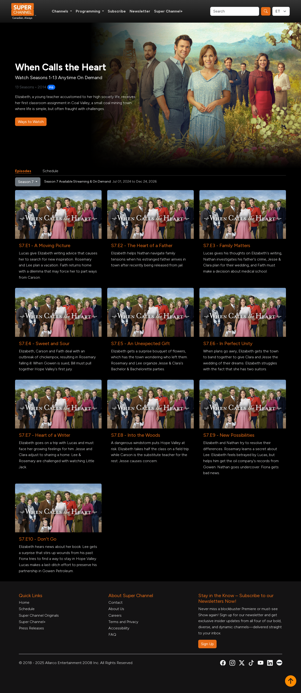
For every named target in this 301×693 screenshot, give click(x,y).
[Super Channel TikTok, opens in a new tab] (251, 663)
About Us (116, 609)
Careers (115, 615)
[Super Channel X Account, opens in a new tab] (242, 663)
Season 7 (26, 181)
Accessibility (118, 628)
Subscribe (117, 11)
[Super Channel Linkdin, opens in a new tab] (270, 663)
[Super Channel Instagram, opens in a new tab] (232, 663)
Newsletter (140, 11)
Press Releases (31, 628)
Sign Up (207, 644)
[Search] (234, 11)
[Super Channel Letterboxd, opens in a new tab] (279, 662)
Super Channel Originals (39, 615)
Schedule (50, 171)
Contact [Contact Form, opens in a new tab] (115, 602)
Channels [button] (60, 11)
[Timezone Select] (281, 11)
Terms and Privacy (123, 622)
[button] (290, 681)
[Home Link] (26, 11)
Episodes (23, 171)
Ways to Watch (31, 121)
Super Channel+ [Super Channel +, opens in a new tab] (168, 11)
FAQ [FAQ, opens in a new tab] (112, 634)
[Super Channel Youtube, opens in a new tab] (260, 663)
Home (24, 602)
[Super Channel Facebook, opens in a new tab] (223, 663)
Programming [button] (88, 11)
